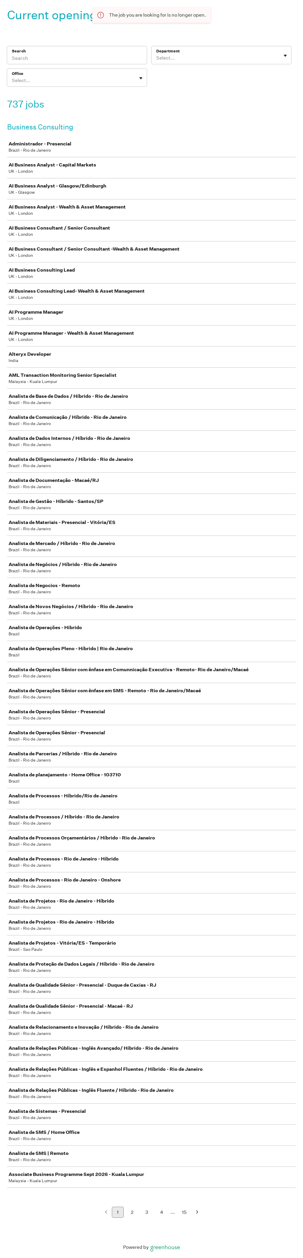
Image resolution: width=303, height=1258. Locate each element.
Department (168, 51)
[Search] (77, 59)
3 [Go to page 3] (146, 1212)
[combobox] (156, 58)
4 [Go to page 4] (161, 1212)
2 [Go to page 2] (132, 1212)
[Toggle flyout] (285, 55)
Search (19, 51)
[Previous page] (106, 1212)
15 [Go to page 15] (184, 1212)
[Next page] (197, 1212)
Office (17, 73)
